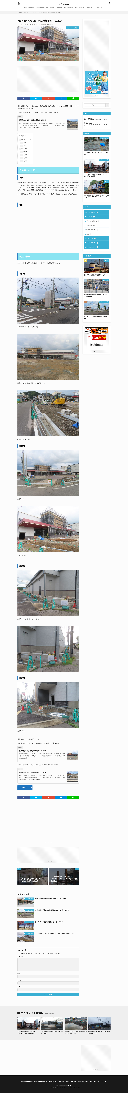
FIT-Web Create (60, 1087)
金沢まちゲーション (89, 118)
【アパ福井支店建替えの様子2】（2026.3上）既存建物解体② (95, 175)
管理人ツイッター (88, 123)
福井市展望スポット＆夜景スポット (84, 7)
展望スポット (91, 238)
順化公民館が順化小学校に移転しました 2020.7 (51, 898)
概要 (23, 143)
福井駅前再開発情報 (29, 7)
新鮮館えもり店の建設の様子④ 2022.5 (32, 120)
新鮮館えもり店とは (25, 140)
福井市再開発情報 (105, 138)
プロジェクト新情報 (36, 12)
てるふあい (64, 3)
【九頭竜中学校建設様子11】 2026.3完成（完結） (52, 1032)
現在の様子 (23, 149)
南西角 (23, 152)
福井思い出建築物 (68, 7)
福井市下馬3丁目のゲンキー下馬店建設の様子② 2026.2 (99, 1032)
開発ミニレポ (54, 24)
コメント (20, 956)
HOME (20, 12)
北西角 (23, 155)
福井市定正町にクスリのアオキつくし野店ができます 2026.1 (76, 1032)
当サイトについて (92, 243)
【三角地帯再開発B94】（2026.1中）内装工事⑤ (96, 153)
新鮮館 (49, 24)
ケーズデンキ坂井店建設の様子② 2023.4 (49, 922)
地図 (23, 146)
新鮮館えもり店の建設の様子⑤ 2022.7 (52, 12)
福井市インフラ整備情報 (56, 7)
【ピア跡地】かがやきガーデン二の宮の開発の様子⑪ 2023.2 (55, 933)
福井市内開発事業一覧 (42, 7)
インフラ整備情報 (92, 212)
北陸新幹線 (90, 225)
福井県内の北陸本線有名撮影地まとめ (94, 275)
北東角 (23, 158)
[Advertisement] (48, 77)
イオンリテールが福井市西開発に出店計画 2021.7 (96, 317)
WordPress (76, 1087)
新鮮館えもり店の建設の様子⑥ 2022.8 (32, 751)
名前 (18, 973)
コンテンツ (98, 7)
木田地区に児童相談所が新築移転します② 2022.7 (52, 910)
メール (19, 980)
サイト (19, 986)
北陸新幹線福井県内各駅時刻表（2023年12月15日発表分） (96, 295)
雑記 (107, 181)
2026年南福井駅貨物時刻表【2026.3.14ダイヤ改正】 (96, 197)
